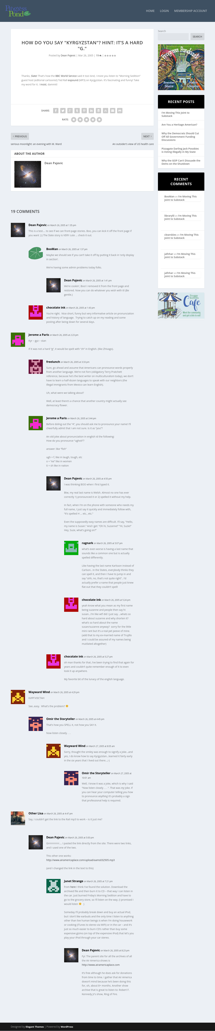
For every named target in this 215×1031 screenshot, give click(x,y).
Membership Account (190, 11)
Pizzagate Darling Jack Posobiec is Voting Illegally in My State (180, 150)
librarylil (169, 216)
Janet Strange (73, 881)
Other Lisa (36, 813)
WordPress (67, 1027)
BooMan (52, 249)
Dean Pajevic (68, 55)
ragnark (87, 543)
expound (73, 80)
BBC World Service (66, 76)
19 (99, 55)
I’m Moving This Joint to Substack (175, 114)
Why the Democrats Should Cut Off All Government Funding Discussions (180, 137)
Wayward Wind (39, 692)
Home (150, 11)
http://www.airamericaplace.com (101, 965)
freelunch (53, 362)
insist (43, 84)
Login (164, 11)
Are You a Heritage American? (179, 124)
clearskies (170, 235)
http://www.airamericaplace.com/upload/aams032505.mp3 (80, 860)
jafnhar (168, 254)
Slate (34, 76)
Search (162, 31)
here (73, 887)
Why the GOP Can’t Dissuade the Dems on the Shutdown (181, 162)
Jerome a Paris (39, 335)
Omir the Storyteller (60, 719)
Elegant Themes (35, 1027)
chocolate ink (55, 308)
